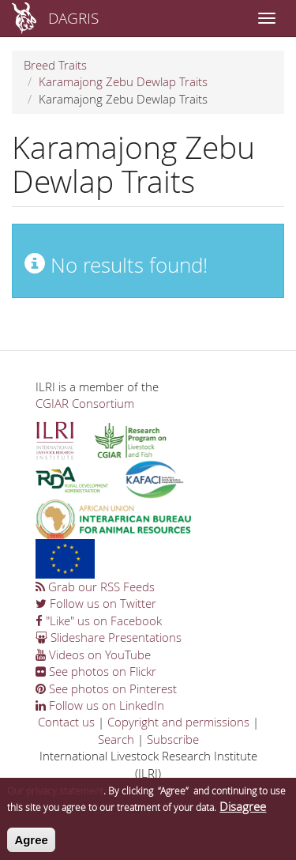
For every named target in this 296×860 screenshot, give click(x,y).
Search (116, 739)
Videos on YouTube (93, 654)
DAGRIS (73, 18)
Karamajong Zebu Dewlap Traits (123, 81)
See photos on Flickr (96, 671)
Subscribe (173, 739)
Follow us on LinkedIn (100, 705)
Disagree (242, 811)
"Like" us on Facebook (99, 620)
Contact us (66, 722)
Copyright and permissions (178, 722)
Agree (31, 844)
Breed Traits (55, 65)
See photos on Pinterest (106, 688)
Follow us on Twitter (96, 603)
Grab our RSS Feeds (95, 586)
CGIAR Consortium (85, 403)
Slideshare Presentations (109, 637)
